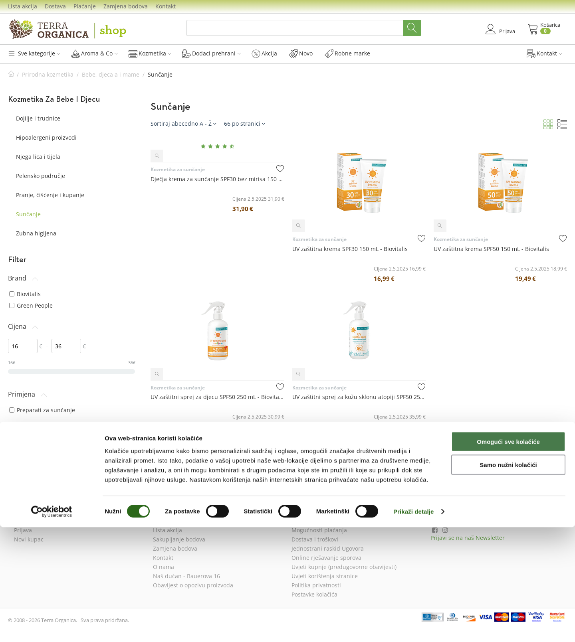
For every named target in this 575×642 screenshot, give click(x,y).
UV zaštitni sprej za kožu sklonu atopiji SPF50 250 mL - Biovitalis (359, 397)
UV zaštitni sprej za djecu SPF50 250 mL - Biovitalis (217, 397)
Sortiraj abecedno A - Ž (183, 123)
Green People (31, 305)
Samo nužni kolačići (508, 579)
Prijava (23, 530)
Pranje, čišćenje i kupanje (50, 195)
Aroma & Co (94, 53)
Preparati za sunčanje (42, 410)
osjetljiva (24, 447)
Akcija (264, 53)
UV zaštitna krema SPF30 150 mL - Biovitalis (350, 249)
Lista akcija (22, 6)
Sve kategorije (34, 53)
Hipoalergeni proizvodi (46, 137)
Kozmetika (150, 53)
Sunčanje (28, 214)
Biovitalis (25, 294)
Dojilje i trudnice (38, 118)
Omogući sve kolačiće (508, 556)
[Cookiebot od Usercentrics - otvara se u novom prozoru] (52, 626)
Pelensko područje (40, 176)
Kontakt (165, 6)
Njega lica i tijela (38, 156)
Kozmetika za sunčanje (178, 169)
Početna (11, 74)
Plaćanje (84, 6)
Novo (301, 53)
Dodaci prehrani (211, 53)
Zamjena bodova (125, 6)
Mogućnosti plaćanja (319, 530)
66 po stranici (244, 123)
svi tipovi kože (31, 458)
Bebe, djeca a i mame (110, 74)
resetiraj (124, 478)
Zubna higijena (36, 233)
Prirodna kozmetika (47, 74)
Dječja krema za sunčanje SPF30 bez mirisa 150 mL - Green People (217, 179)
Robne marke (347, 53)
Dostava (55, 6)
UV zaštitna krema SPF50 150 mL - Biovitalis (491, 249)
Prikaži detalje (413, 626)
